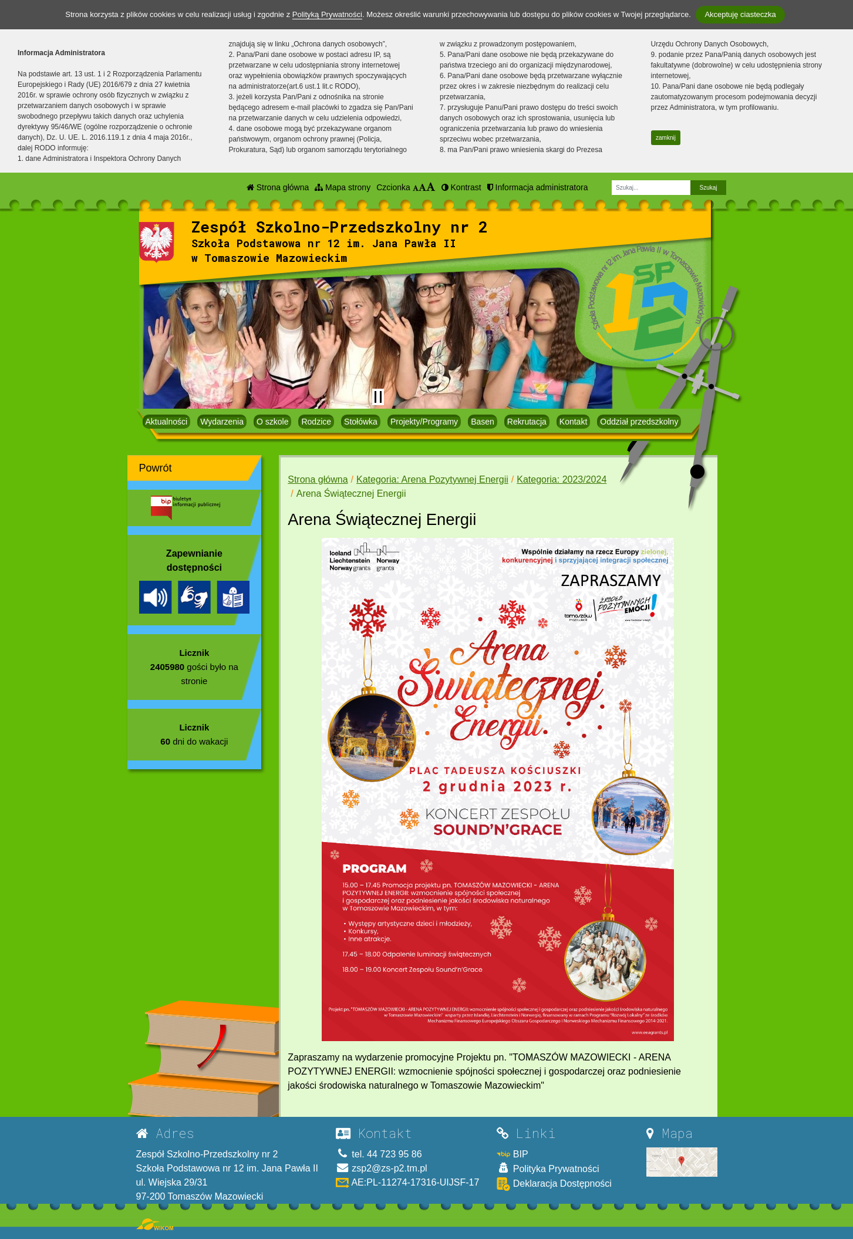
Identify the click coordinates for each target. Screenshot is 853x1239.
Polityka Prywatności (548, 1168)
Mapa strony (342, 187)
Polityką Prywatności (327, 14)
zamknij (666, 137)
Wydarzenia (222, 421)
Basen (482, 421)
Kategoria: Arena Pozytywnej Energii (432, 479)
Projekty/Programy (424, 421)
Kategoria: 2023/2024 (561, 479)
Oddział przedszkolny (639, 421)
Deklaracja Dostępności (554, 1184)
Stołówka (360, 421)
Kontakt (573, 421)
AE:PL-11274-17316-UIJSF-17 (407, 1182)
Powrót (155, 468)
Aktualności (167, 421)
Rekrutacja (527, 421)
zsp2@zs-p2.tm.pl (381, 1168)
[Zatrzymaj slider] (378, 397)
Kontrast (461, 187)
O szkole (272, 421)
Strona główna (278, 187)
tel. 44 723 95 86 (379, 1154)
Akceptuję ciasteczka (740, 14)
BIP (512, 1154)
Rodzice (316, 421)
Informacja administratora (537, 187)
